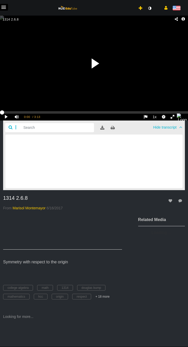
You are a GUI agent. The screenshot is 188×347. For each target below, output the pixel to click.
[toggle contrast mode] (149, 8)
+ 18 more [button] (102, 296)
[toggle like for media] (171, 200)
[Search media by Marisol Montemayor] (29, 208)
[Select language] (176, 8)
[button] (164, 7)
